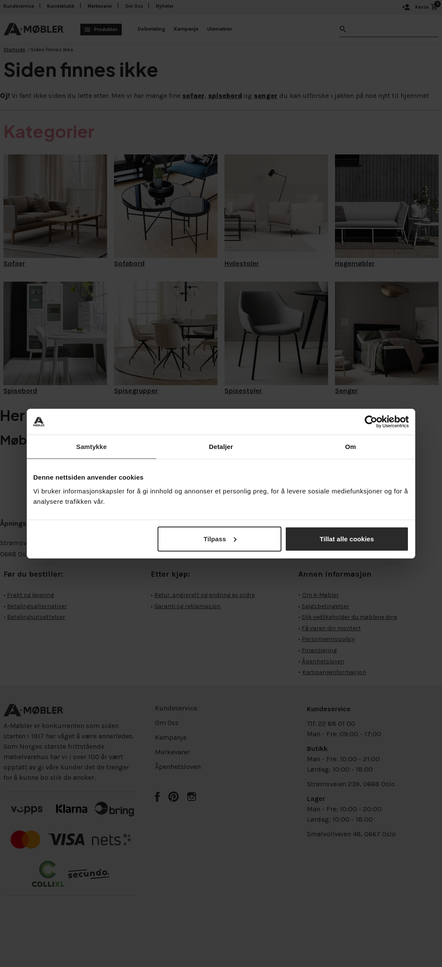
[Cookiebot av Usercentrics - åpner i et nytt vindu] (371, 421)
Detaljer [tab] (221, 446)
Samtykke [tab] (91, 446)
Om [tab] (350, 446)
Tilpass (220, 538)
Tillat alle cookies (347, 538)
